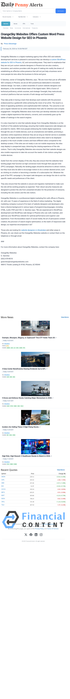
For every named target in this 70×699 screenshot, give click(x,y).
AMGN (8, 347)
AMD (2, 483)
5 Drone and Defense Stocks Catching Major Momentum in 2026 (27, 398)
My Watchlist (21, 17)
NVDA (3, 498)
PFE (24, 347)
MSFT (3, 495)
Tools (32, 23)
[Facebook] (31, 534)
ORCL (3, 502)
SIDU (19, 406)
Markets (5, 23)
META (3, 492)
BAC (2, 486)
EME (11, 377)
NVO (17, 347)
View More (64, 317)
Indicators (35, 17)
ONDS (15, 406)
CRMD (11, 464)
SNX (14, 377)
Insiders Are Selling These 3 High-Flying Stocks (21, 427)
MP (7, 435)
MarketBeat (6, 343)
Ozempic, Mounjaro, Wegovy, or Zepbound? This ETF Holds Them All (29, 338)
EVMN (15, 464)
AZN (12, 347)
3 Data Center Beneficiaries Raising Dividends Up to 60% (24, 369)
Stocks (15, 23)
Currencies (18, 28)
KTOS (11, 406)
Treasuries (35, 28)
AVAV (8, 406)
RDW (14, 435)
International (26, 28)
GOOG (3, 489)
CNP (8, 377)
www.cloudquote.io (48, 524)
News (11, 28)
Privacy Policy (39, 529)
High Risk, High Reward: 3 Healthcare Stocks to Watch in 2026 (27, 456)
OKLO (11, 435)
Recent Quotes (7, 17)
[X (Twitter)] (26, 534)
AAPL (3, 480)
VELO (22, 406)
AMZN (3, 477)
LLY (14, 347)
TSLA (2, 505)
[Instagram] (41, 534)
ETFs (24, 23)
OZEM (20, 347)
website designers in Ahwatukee (33, 230)
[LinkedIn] (36, 534)
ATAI (8, 464)
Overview (5, 28)
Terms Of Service (52, 529)
